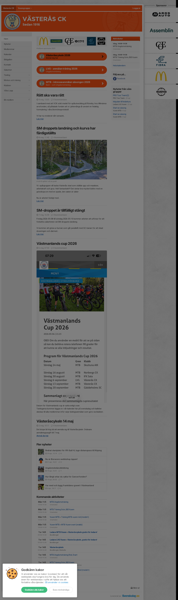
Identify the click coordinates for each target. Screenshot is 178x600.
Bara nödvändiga (61, 589)
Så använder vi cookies (56, 582)
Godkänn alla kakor (34, 589)
